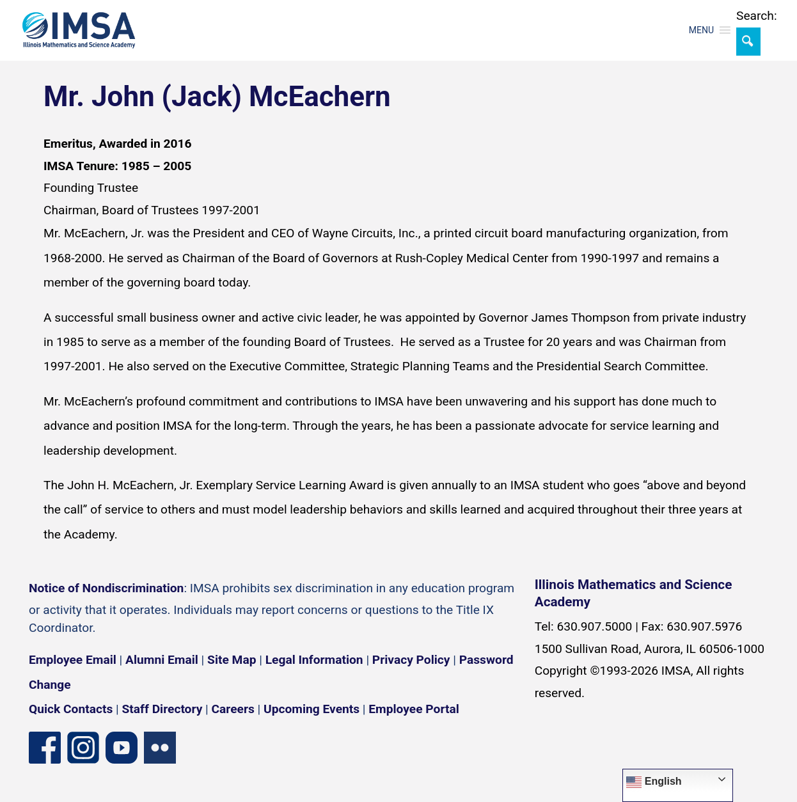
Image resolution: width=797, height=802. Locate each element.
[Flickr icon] (160, 747)
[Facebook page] (45, 747)
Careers (233, 709)
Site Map (231, 659)
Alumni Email (161, 659)
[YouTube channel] (122, 747)
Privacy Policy (411, 659)
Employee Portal (413, 709)
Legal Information (314, 659)
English (653, 782)
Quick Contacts (71, 709)
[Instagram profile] (83, 747)
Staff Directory (162, 709)
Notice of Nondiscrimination (106, 588)
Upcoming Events (311, 709)
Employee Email (72, 659)
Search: (756, 15)
